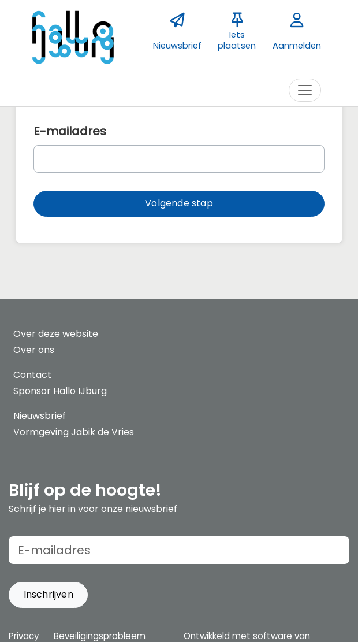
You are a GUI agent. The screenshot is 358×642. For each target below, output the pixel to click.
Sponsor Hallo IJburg (60, 391)
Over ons (33, 350)
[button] (179, 204)
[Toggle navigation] (305, 90)
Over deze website (55, 333)
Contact (32, 374)
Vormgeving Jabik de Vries (73, 432)
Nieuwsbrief (39, 415)
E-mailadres (69, 131)
